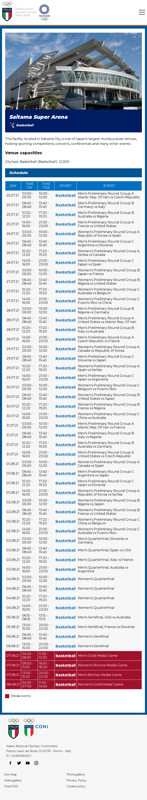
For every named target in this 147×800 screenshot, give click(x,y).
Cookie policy (76, 786)
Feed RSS (11, 786)
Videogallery (13, 780)
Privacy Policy (76, 780)
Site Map (10, 774)
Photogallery (76, 774)
